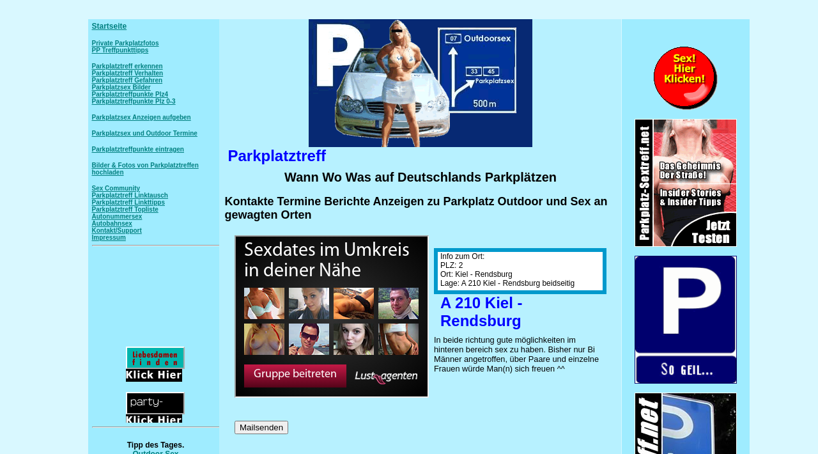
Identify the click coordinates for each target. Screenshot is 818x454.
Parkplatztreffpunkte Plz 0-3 (134, 101)
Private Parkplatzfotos (125, 43)
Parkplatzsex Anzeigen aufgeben (141, 117)
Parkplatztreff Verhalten (128, 73)
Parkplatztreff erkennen (127, 66)
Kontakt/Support (117, 230)
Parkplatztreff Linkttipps (128, 202)
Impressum (109, 237)
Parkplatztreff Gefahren (127, 80)
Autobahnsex (112, 223)
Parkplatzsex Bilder (121, 87)
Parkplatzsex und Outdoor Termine (144, 133)
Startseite (109, 26)
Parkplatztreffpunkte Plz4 (130, 94)
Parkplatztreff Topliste (125, 209)
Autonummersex (117, 216)
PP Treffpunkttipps (120, 50)
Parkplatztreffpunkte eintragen (138, 149)
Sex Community (116, 188)
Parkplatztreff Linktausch (130, 195)
